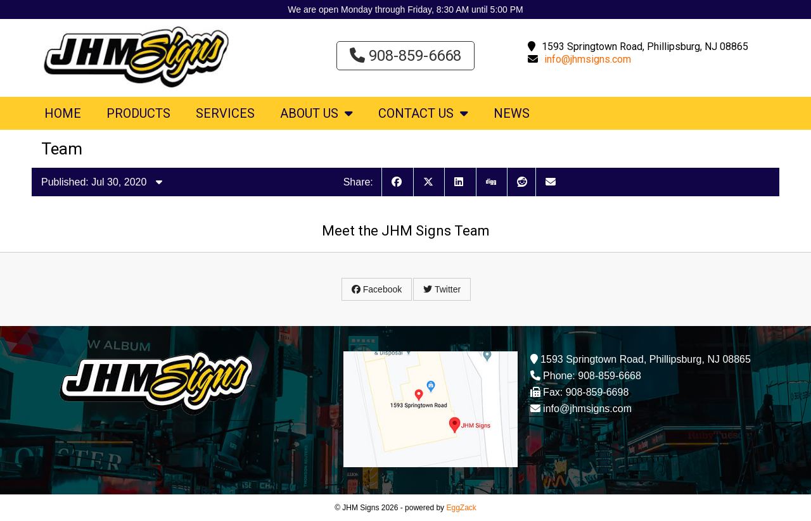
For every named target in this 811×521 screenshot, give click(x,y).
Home (62, 113)
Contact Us (423, 113)
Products (138, 113)
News (512, 113)
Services (225, 113)
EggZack (461, 507)
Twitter (442, 289)
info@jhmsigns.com (587, 59)
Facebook (377, 289)
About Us (316, 113)
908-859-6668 (405, 56)
